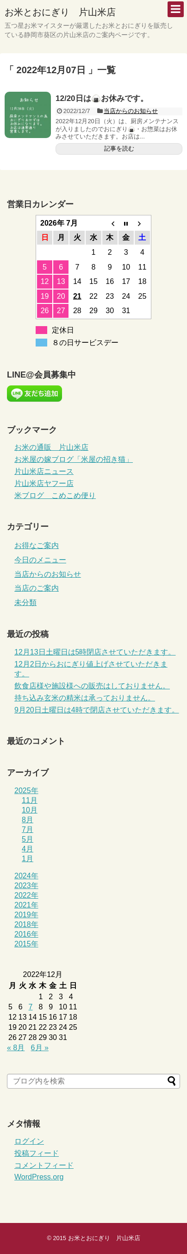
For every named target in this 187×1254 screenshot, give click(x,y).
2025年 (26, 790)
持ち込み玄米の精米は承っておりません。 (84, 698)
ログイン (29, 1141)
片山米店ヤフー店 (44, 483)
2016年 (26, 934)
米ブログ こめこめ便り (55, 495)
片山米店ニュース (44, 471)
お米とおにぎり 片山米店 (60, 12)
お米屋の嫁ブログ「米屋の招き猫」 (73, 459)
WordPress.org (38, 1177)
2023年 (26, 885)
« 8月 (16, 1048)
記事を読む (119, 148)
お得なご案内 (36, 545)
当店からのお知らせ (131, 110)
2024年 (26, 876)
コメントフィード (44, 1165)
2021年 (26, 905)
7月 (27, 829)
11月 (29, 800)
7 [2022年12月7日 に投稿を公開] (31, 1007)
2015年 (26, 944)
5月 (27, 839)
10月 (29, 810)
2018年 (26, 924)
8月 (27, 820)
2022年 (26, 895)
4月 (27, 849)
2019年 (26, 915)
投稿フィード (36, 1153)
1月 (27, 859)
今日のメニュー (40, 560)
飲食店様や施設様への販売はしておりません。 (92, 686)
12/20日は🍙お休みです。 (102, 98)
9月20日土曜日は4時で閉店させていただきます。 (96, 710)
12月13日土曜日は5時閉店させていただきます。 (95, 652)
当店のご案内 (36, 588)
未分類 (25, 602)
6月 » (40, 1048)
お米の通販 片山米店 (51, 447)
